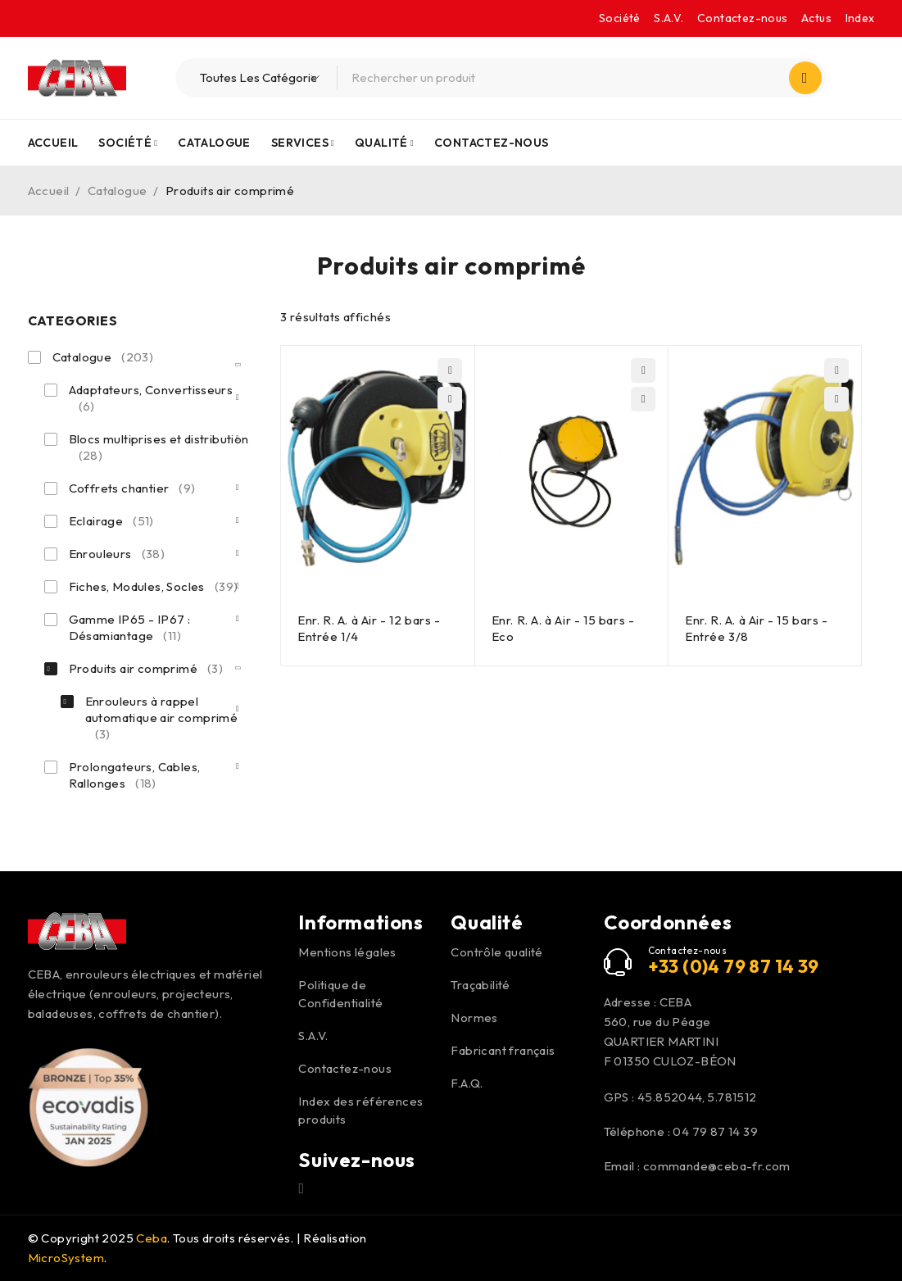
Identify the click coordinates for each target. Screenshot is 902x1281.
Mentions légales (347, 952)
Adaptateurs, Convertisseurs (151, 398)
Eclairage (111, 521)
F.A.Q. (467, 1083)
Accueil (49, 190)
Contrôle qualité (496, 952)
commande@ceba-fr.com (717, 1166)
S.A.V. (668, 18)
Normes (474, 1017)
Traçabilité (480, 985)
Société (620, 18)
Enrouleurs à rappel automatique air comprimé (161, 718)
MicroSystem (66, 1257)
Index (860, 18)
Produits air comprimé (146, 669)
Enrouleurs (117, 554)
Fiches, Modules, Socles (153, 587)
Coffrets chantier (132, 488)
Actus (816, 18)
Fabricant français (503, 1050)
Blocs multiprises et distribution (159, 447)
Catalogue (117, 190)
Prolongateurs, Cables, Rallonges (135, 775)
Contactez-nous (742, 18)
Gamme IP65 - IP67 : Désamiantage (130, 627)
